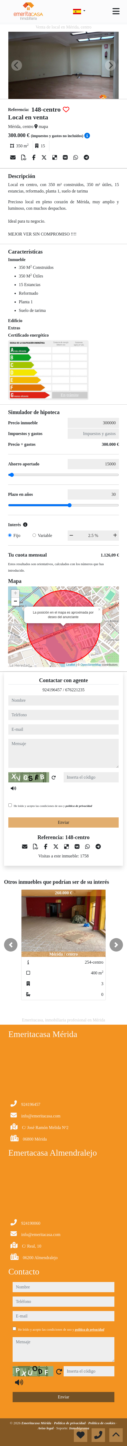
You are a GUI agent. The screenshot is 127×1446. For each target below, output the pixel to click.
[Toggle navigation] (116, 11)
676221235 (75, 690)
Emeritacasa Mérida (36, 1423)
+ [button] (15, 594)
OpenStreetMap (91, 664)
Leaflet (70, 664)
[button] (10, 945)
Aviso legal (46, 1428)
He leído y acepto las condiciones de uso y (53, 805)
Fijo (16, 535)
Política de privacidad (70, 1423)
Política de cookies (102, 1423)
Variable (45, 535)
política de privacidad (79, 805)
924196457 (52, 690)
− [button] (15, 602)
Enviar (63, 822)
